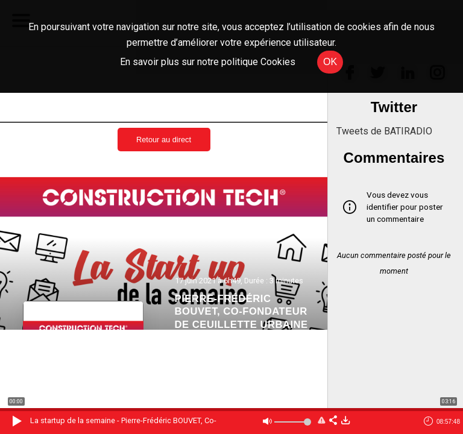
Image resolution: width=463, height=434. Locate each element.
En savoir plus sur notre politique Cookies (207, 62)
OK (330, 62)
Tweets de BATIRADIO (384, 131)
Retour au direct (163, 139)
